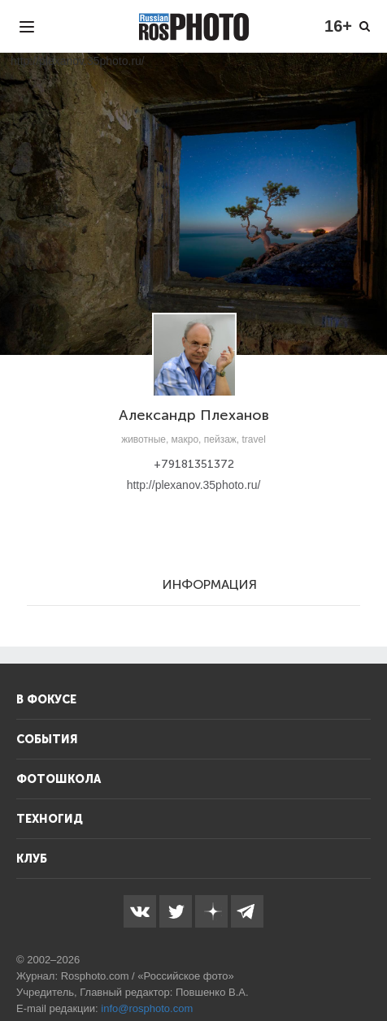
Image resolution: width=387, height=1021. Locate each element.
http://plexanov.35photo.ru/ (194, 484)
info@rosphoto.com (147, 1008)
